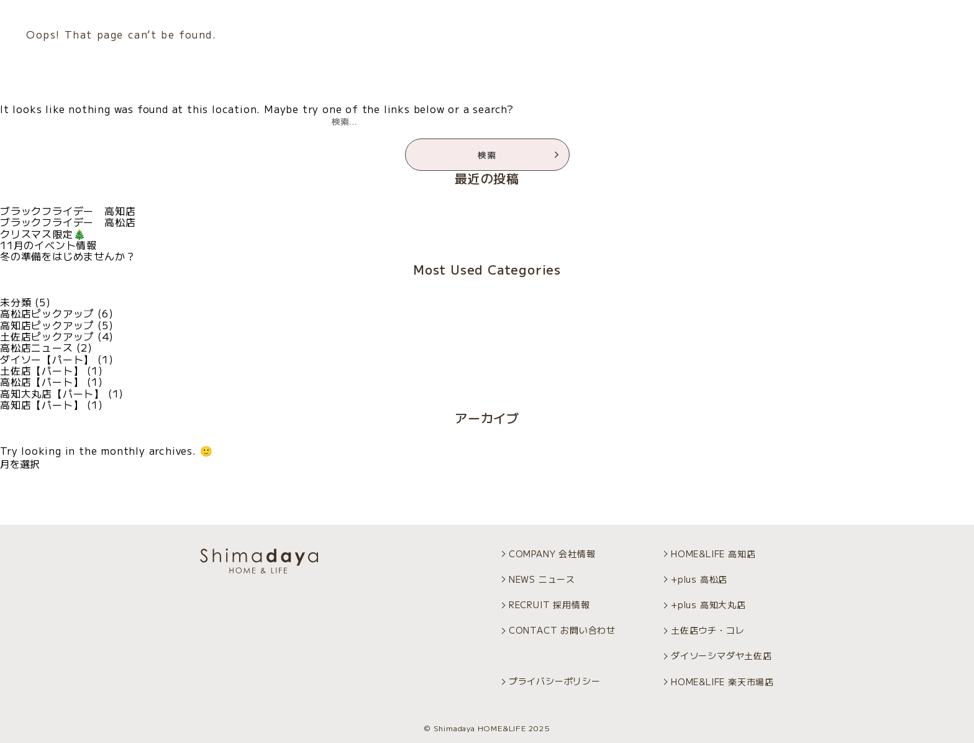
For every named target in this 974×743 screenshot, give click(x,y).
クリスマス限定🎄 (43, 233)
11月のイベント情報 (48, 244)
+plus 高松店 (699, 579)
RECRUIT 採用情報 (549, 604)
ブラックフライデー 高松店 (67, 221)
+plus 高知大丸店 (708, 604)
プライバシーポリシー (555, 681)
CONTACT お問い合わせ (562, 630)
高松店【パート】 (41, 381)
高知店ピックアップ (47, 324)
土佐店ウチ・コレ (707, 630)
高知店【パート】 (41, 404)
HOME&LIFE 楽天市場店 (722, 681)
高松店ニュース (36, 347)
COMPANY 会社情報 (552, 553)
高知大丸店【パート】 (52, 393)
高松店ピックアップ (47, 313)
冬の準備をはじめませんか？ (67, 255)
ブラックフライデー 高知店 (67, 210)
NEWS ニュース (542, 579)
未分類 (15, 301)
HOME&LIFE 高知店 (713, 553)
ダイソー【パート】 (47, 359)
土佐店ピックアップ (47, 336)
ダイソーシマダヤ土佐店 (721, 655)
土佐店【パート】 (41, 370)
